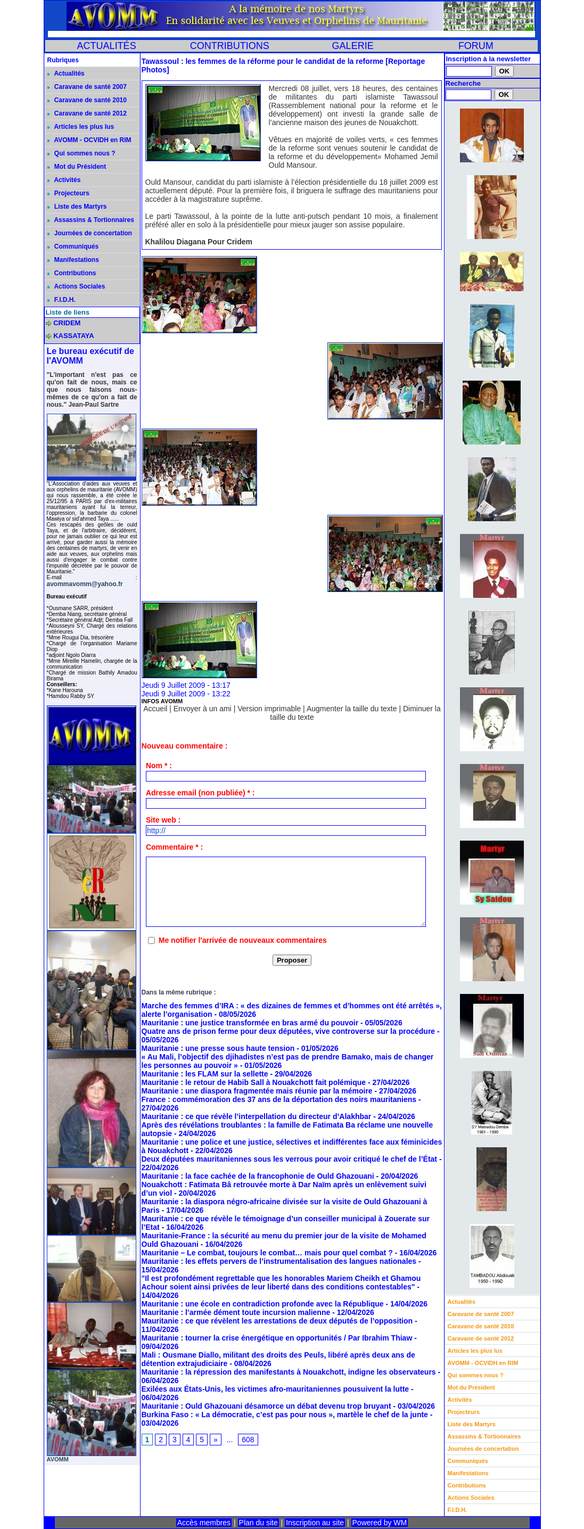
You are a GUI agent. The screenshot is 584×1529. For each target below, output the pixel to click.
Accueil (155, 708)
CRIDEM (66, 323)
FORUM (475, 45)
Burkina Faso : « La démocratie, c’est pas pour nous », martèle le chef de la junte (285, 1414)
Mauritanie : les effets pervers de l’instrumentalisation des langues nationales (279, 1261)
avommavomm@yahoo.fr (85, 584)
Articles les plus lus (80, 126)
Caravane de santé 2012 (87, 113)
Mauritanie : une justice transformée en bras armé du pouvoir (250, 1022)
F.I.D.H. (61, 299)
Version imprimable (269, 708)
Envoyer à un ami (203, 708)
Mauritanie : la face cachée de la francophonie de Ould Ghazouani (258, 1176)
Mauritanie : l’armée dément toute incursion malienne (236, 1312)
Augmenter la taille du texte (352, 708)
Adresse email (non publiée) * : (200, 792)
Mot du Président (76, 166)
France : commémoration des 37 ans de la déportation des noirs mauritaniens (279, 1099)
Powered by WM (379, 1522)
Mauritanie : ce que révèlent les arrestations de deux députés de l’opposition (277, 1321)
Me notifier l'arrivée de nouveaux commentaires (243, 940)
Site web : (163, 820)
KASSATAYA (73, 336)
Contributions (71, 273)
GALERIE (353, 45)
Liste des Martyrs (77, 206)
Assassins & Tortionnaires (90, 220)
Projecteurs (68, 193)
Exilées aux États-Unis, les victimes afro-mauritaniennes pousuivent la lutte (275, 1389)
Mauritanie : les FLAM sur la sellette (205, 1074)
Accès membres (204, 1522)
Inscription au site (315, 1522)
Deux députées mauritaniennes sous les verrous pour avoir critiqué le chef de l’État (290, 1159)
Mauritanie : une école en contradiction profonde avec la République (263, 1304)
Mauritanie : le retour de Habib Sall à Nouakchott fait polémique (254, 1082)
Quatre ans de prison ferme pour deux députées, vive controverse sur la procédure (288, 1031)
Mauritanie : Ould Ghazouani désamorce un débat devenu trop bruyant (266, 1406)
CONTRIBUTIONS (229, 45)
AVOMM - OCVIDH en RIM (89, 140)
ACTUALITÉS (106, 45)
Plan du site (258, 1522)
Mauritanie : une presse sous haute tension (218, 1048)
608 (248, 1439)
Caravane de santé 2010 (87, 100)
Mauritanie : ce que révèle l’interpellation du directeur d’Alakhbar (257, 1116)
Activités (64, 180)
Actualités (66, 73)
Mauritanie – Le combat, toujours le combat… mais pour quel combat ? (267, 1252)
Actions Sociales (76, 286)
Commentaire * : (174, 847)
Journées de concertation (89, 233)
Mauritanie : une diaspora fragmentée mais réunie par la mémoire (257, 1091)
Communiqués (73, 246)
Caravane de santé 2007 (87, 87)
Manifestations (73, 260)
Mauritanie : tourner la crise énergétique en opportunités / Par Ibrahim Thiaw (277, 1338)
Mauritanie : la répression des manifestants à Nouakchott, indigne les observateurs (289, 1372)
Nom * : (159, 765)
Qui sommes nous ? (81, 153)
